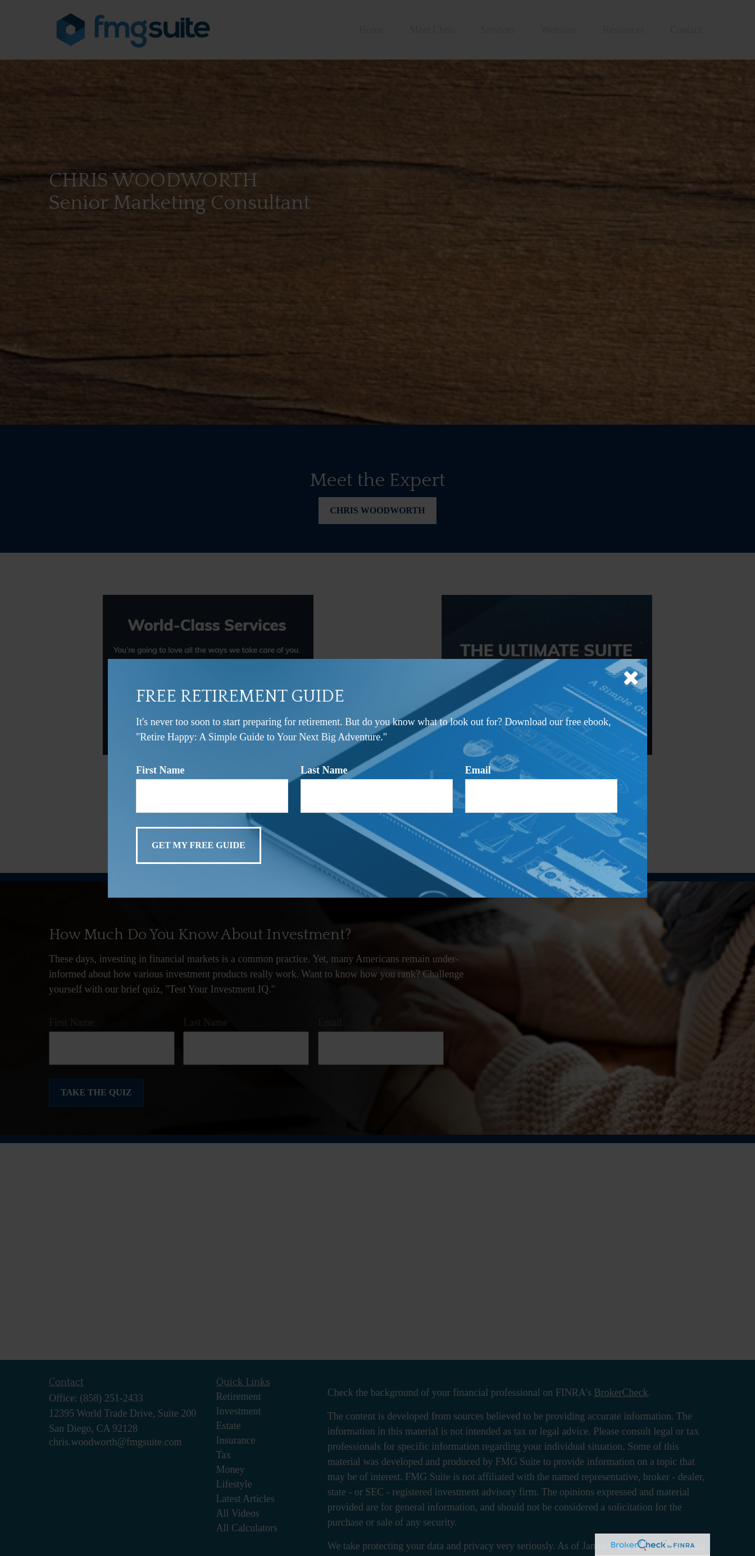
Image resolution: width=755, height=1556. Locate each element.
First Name (160, 770)
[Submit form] (198, 845)
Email (478, 770)
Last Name (324, 770)
